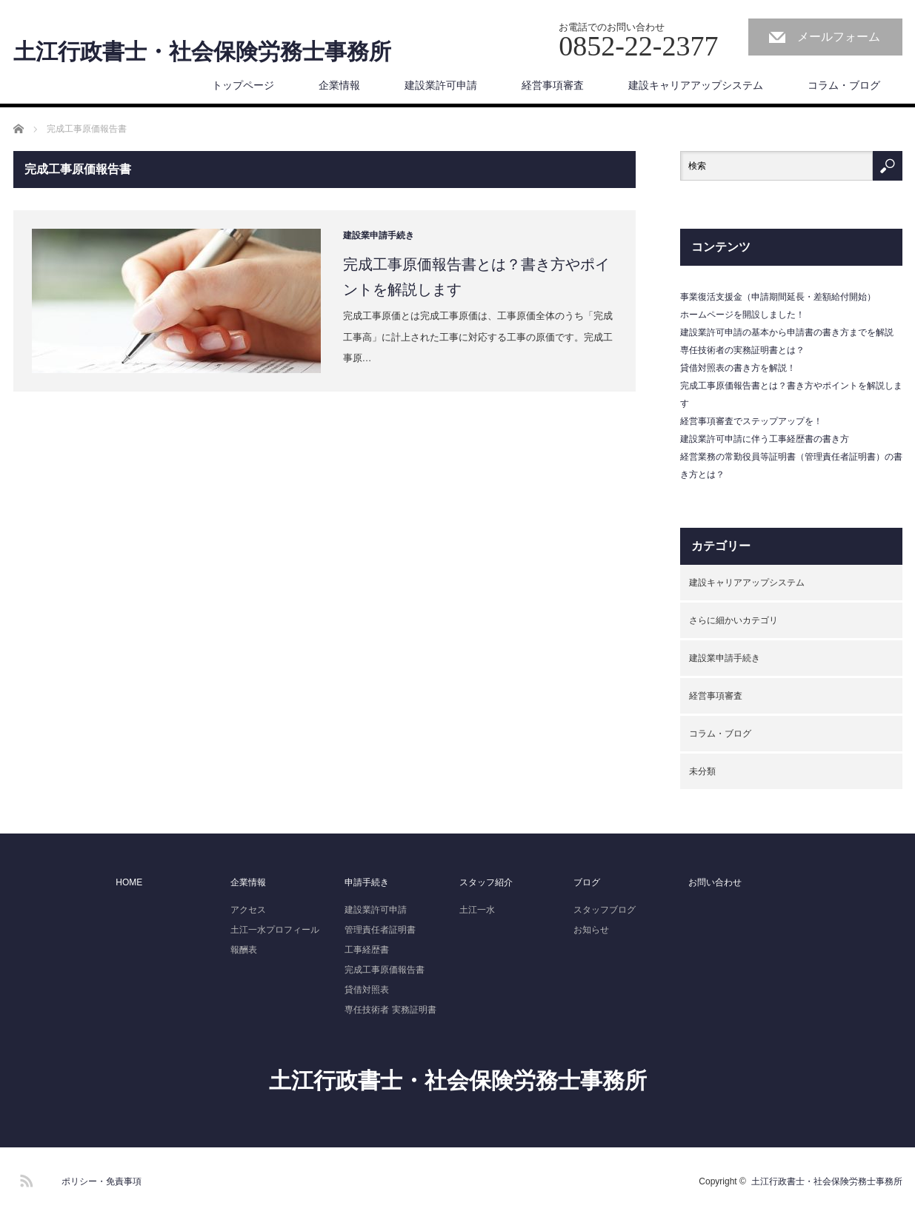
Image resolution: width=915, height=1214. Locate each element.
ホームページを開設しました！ (742, 314)
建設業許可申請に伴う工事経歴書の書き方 (764, 439)
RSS (24, 1178)
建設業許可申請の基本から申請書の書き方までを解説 (787, 332)
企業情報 (339, 85)
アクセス (248, 909)
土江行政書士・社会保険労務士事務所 (202, 52)
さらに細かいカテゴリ (733, 620)
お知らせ (591, 929)
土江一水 (477, 909)
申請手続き (367, 882)
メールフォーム (838, 36)
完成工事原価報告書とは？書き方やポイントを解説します (476, 277)
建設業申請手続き (378, 235)
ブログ (586, 882)
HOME (129, 882)
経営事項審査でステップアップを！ (751, 421)
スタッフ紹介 (486, 882)
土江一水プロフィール (274, 929)
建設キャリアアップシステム (695, 85)
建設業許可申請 (441, 85)
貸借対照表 (367, 989)
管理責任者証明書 (380, 929)
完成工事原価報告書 (385, 969)
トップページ (243, 85)
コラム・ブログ (844, 85)
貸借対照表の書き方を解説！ (738, 368)
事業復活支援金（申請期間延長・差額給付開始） (778, 297)
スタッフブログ (604, 909)
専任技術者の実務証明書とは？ (742, 350)
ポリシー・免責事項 (101, 1181)
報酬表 (243, 949)
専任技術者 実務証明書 (390, 1009)
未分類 (702, 771)
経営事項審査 (553, 85)
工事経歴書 (367, 949)
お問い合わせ (715, 882)
